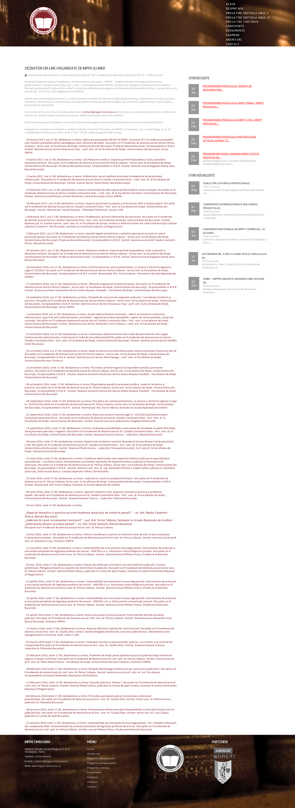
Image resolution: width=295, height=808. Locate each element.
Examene (228, 35)
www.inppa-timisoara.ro (50, 779)
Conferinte (230, 26)
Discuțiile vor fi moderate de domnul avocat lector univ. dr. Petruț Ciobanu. (74, 540)
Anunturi (229, 40)
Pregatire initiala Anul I (242, 13)
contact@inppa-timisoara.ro (104, 111)
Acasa (226, 4)
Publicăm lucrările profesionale (224, 182)
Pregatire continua (237, 22)
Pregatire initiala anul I (103, 771)
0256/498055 (48, 769)
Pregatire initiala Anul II (243, 17)
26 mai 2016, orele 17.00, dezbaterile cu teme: (59, 514)
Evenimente (230, 31)
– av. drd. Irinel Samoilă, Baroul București (83, 537)
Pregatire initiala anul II (104, 776)
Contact (228, 44)
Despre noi (230, 8)
